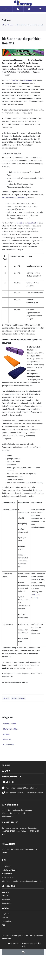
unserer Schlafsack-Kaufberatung (14, 198)
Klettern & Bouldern (10, 729)
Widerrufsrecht (7, 877)
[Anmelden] (18, 9)
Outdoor (10, 25)
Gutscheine (6, 866)
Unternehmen (8, 745)
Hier (3, 849)
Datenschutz (7, 921)
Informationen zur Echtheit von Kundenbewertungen (22, 881)
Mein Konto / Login (9, 870)
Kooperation (6, 903)
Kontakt (5, 917)
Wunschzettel (7, 874)
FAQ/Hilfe (6, 914)
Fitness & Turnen (9, 724)
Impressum (6, 899)
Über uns (5, 892)
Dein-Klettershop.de (18, 698)
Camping (6, 698)
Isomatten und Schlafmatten (27, 223)
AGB (3, 925)
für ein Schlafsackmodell (22, 80)
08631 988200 (11, 822)
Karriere (5, 896)
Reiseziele (7, 739)
